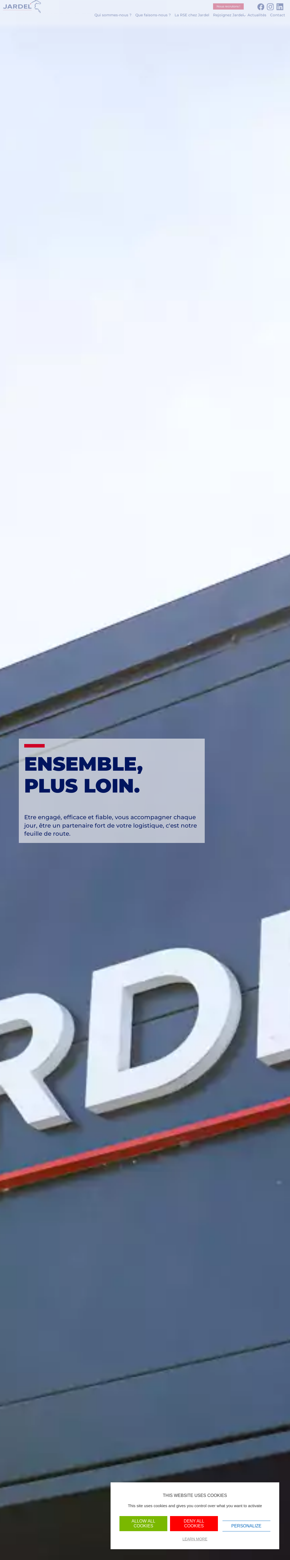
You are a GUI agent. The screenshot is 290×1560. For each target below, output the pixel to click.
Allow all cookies (143, 1523)
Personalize (246, 1526)
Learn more (194, 1539)
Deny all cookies (194, 1523)
